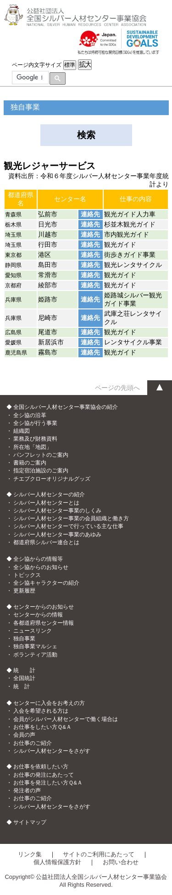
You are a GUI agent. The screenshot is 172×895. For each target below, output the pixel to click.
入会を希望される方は (40, 711)
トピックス (27, 575)
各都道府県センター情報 (43, 623)
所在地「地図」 (32, 447)
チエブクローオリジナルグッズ (51, 479)
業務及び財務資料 (35, 439)
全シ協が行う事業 (35, 423)
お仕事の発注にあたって (43, 775)
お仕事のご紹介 (32, 743)
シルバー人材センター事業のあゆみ (57, 534)
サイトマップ (29, 822)
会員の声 (24, 735)
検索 (86, 135)
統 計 (21, 686)
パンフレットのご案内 (40, 455)
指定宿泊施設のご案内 (40, 470)
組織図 (21, 431)
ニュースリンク (32, 630)
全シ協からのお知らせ (40, 567)
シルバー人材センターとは (46, 503)
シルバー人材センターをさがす (51, 751)
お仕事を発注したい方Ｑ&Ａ (48, 782)
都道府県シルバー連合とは (46, 542)
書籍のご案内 (29, 462)
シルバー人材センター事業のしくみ (57, 510)
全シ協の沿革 (29, 415)
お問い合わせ (121, 862)
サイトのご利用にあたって (98, 854)
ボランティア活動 (35, 654)
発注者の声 (27, 790)
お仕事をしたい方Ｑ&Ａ (42, 727)
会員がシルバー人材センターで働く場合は (65, 719)
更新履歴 (24, 590)
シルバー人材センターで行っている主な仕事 (68, 526)
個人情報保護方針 (57, 862)
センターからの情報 (38, 614)
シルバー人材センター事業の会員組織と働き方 (71, 518)
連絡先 (90, 214)
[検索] (29, 78)
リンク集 (30, 854)
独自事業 (24, 638)
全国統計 (24, 678)
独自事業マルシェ (35, 646)
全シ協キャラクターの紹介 (46, 583)
